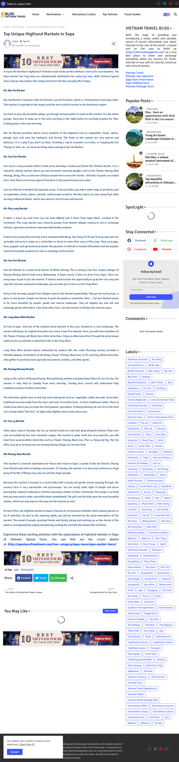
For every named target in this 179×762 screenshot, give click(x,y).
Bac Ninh (132, 376)
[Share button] (72, 578)
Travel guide (18, 27)
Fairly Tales (144, 445)
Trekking (160, 659)
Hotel (147, 497)
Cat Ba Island (134, 394)
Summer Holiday (136, 619)
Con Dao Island (135, 411)
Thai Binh (150, 624)
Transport (155, 648)
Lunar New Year (162, 515)
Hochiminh (133, 492)
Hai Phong (162, 469)
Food (145, 457)
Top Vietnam (110, 14)
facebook (140, 240)
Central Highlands (137, 399)
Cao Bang (161, 388)
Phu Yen (132, 573)
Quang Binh (147, 573)
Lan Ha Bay (162, 509)
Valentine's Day (154, 665)
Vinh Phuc (154, 717)
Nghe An (132, 538)
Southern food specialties (141, 607)
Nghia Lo (146, 538)
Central (149, 394)
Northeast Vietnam (137, 549)
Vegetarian (133, 671)
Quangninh (133, 584)
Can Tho (147, 388)
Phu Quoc (151, 567)
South (157, 596)
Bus (170, 382)
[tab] (36, 14)
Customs (132, 422)
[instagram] (177, 3)
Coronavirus (154, 411)
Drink (160, 440)
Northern (157, 549)
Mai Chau (132, 521)
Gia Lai (156, 463)
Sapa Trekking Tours (137, 83)
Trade (148, 636)
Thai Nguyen (166, 624)
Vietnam (148, 671)
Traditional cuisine (162, 642)
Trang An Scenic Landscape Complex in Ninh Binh (159, 137)
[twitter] (164, 3)
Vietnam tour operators (139, 76)
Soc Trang (133, 596)
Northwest (133, 555)
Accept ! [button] (14, 751)
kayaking (132, 503)
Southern (149, 601)
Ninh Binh (133, 544)
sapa (16, 569)
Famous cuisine (136, 451)
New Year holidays (158, 532)
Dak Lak (148, 428)
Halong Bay (149, 474)
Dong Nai (132, 440)
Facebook (26, 578)
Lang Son (132, 515)
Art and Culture (136, 365)
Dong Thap (147, 440)
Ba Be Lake (154, 365)
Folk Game (133, 457)
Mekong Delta (149, 521)
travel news (151, 653)
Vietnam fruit (158, 676)
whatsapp (167, 240)
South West (133, 601)
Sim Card (166, 590)
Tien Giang (149, 630)
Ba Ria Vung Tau (136, 370)
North (163, 544)
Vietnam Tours (135, 682)
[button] (166, 14)
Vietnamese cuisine (84, 14)
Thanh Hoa (133, 630)
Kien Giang (163, 503)
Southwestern (166, 607)
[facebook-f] (158, 3)
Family (158, 445)
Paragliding (133, 561)
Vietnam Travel (135, 73)
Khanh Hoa (147, 503)
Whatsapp (60, 578)
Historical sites (155, 480)
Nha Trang (160, 538)
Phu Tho (165, 567)
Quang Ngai (134, 578)
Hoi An (147, 492)
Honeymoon (134, 497)
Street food (133, 613)
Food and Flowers (162, 457)
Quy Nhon (149, 584)
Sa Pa (130, 590)
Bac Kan (168, 370)
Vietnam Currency (137, 676)
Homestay (161, 492)
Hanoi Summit (135, 480)
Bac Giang (154, 370)
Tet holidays (134, 624)
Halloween (133, 474)
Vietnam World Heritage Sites (143, 699)
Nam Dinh (152, 526)
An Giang (157, 359)
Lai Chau (132, 509)
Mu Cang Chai (135, 526)
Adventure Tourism (137, 359)
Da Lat (144, 422)
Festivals (167, 451)
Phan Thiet (150, 561)
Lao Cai (145, 515)
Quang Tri (167, 578)
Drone (131, 445)
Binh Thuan (157, 382)
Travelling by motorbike (140, 659)
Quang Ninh (151, 578)
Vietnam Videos (136, 694)
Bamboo (146, 376)
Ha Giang (132, 469)
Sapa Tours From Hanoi (139, 79)
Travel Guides (132, 14)
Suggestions (150, 613)
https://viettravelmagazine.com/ (145, 52)
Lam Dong (146, 509)
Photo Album (134, 567)
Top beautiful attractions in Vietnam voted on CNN (159, 181)
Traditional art (162, 636)
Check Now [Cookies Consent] (25, 744)
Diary (148, 434)
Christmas (157, 405)
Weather (132, 723)
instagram (140, 249)
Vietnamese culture (163, 711)
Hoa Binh (166, 486)
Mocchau (166, 521)
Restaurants (165, 584)
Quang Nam (164, 573)
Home (35, 14)
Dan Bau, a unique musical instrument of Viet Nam (159, 159)
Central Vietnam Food (162, 399)
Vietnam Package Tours (139, 86)
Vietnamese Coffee (137, 705)
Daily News (133, 428)
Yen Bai (158, 723)
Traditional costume (138, 642)
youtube (166, 249)
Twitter (42, 578)
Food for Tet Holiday (138, 463)
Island (167, 497)
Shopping (152, 590)
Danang (161, 428)
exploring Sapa (84, 76)
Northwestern (150, 555)
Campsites (133, 388)
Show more (110, 610)
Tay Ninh (154, 619)
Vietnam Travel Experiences (142, 688)
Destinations (53, 14)
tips (161, 630)
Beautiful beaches (137, 382)
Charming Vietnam (137, 405)
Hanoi (163, 474)
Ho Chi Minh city (148, 486)
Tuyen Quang (134, 665)
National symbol (136, 532)
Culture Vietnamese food (160, 417)
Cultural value (135, 417)
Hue (157, 497)
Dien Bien (161, 434)
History (131, 486)
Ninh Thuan (149, 544)
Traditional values (137, 648)
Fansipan (153, 451)
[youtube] (171, 3)
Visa (167, 717)
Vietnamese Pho (136, 717)
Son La (145, 596)
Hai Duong (147, 469)
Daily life (157, 422)
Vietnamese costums (162, 705)
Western (145, 723)
